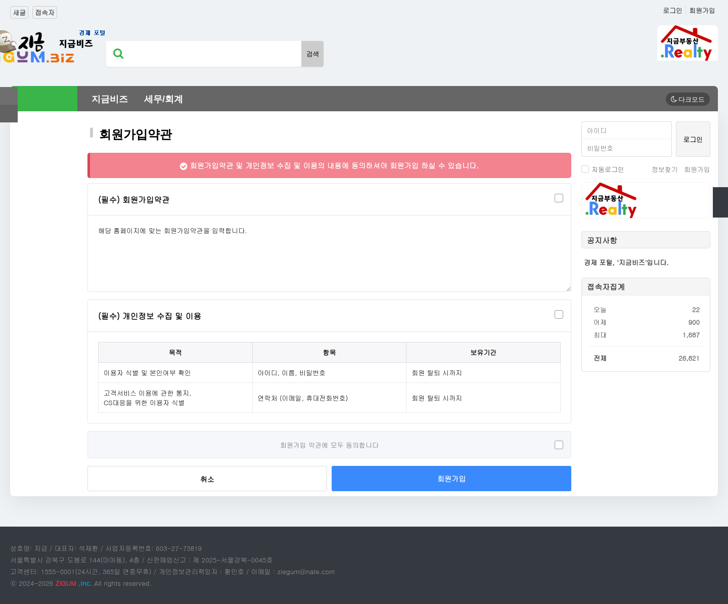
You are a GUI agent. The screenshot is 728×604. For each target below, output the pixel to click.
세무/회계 (163, 99)
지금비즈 (110, 99)
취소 (207, 479)
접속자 (45, 12)
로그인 (672, 10)
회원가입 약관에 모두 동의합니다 (329, 445)
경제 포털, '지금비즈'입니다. (626, 262)
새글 (19, 12)
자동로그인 (602, 169)
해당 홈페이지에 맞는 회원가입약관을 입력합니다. (329, 253)
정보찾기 (665, 169)
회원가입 (702, 10)
